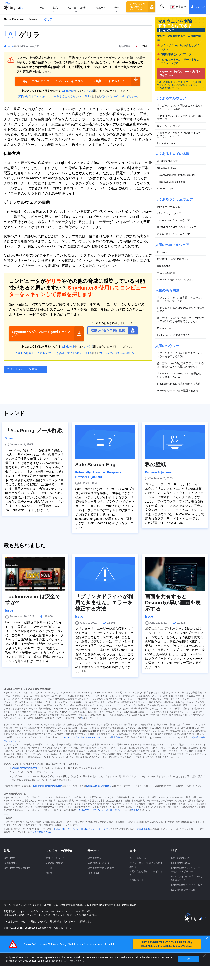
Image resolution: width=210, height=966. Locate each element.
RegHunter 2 (10, 863)
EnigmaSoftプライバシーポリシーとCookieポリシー (188, 869)
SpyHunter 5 (94, 858)
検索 (162, 6)
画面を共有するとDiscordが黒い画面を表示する (180, 309)
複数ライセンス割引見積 (108, 330)
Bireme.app (163, 265)
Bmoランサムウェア (168, 126)
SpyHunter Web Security (17, 867)
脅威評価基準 (143, 829)
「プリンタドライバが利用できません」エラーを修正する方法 (180, 299)
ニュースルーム (137, 858)
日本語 (176, 7)
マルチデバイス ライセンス (137, 6)
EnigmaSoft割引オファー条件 (187, 885)
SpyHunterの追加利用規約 (99, 905)
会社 (116, 7)
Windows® (68, 90)
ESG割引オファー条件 (183, 889)
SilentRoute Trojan (167, 168)
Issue (9, 610)
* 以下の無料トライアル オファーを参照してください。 (50, 96)
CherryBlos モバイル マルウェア (175, 279)
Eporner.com (164, 328)
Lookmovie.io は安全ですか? (173, 335)
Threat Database (14, 19)
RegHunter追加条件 (126, 905)
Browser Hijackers (88, 477)
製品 (55, 7)
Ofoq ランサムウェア (169, 213)
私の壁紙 (155, 464)
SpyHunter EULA (180, 858)
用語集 (49, 872)
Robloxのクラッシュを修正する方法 (177, 390)
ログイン (200, 6)
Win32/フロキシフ (167, 161)
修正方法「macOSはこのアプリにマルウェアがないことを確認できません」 (180, 320)
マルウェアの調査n (77, 7)
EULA (88, 96)
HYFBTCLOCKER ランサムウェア (176, 227)
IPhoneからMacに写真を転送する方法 (179, 383)
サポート (101, 7)
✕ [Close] (206, 938)
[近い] (204, 955)
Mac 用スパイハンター (99, 863)
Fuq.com (162, 252)
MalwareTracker (54, 863)
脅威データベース (55, 858)
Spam (9, 438)
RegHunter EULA (180, 863)
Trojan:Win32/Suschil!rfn (171, 181)
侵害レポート (136, 880)
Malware (34, 19)
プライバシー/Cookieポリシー (87, 737)
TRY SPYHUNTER (166, 944)
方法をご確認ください (41, 832)
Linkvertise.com (166, 143)
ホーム (40, 7)
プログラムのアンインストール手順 (32, 905)
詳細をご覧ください (72, 960)
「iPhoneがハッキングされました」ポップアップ (180, 117)
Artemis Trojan (165, 188)
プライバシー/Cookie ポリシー (118, 96)
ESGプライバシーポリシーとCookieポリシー (187, 878)
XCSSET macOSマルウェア (173, 259)
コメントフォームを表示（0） (25, 369)
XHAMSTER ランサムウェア (173, 220)
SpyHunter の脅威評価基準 (68, 905)
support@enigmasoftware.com (47, 786)
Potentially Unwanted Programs (98, 472)
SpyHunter (9, 858)
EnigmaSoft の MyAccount (98, 786)
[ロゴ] (14, 6)
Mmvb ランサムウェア (170, 206)
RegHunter (93, 872)
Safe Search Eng (95, 464)
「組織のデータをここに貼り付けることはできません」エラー (180, 134)
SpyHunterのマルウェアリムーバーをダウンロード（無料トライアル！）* (73, 81)
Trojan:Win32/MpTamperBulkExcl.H (177, 174)
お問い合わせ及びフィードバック (146, 873)
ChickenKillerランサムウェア (173, 234)
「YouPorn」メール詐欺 (33, 430)
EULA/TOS (64, 737)
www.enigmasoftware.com (24, 768)
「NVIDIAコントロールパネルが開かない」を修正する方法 (179, 375)
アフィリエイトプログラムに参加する (146, 865)
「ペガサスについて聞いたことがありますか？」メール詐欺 (180, 107)
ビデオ (49, 867)
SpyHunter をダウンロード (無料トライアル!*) (41, 333)
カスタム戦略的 (166, 272)
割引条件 (115, 737)
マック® (88, 90)
